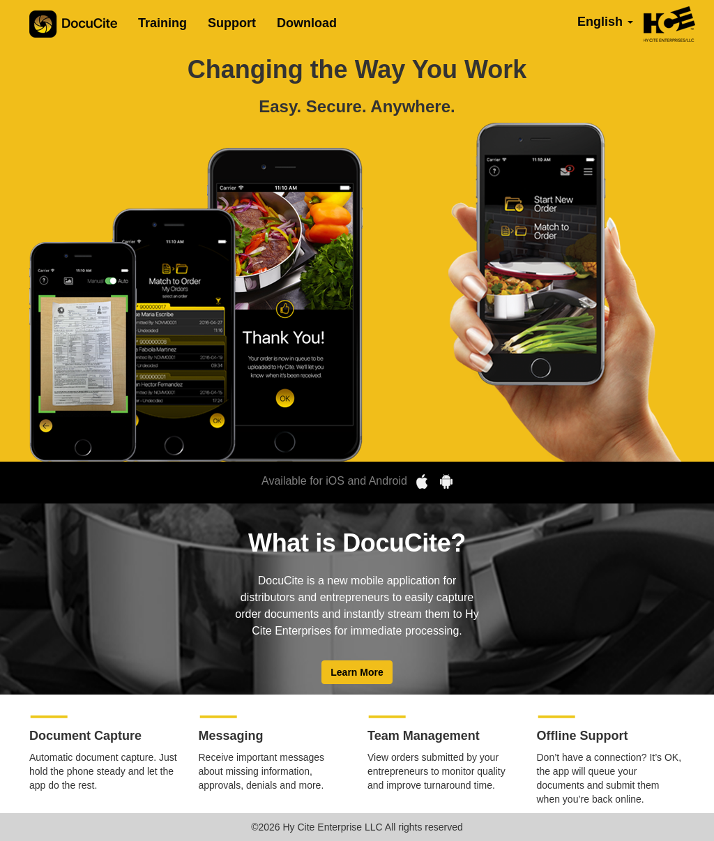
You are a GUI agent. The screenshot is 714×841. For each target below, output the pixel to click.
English (605, 22)
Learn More (357, 672)
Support (232, 23)
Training (162, 23)
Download (307, 23)
